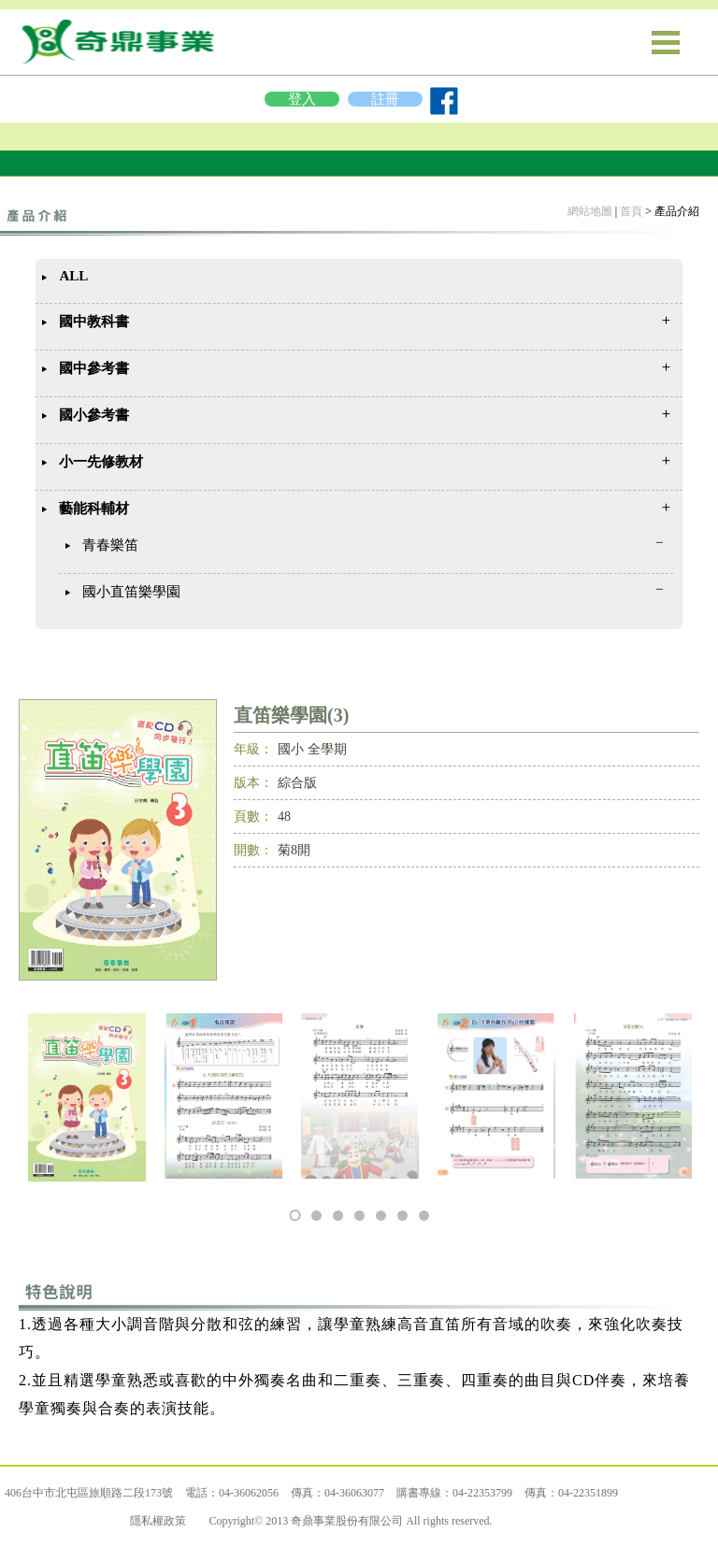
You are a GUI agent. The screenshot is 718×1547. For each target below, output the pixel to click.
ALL (73, 275)
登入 (302, 99)
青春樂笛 (110, 544)
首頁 (631, 211)
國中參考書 (94, 368)
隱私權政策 (158, 1520)
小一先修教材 (101, 461)
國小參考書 (94, 415)
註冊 (385, 99)
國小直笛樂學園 (131, 591)
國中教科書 (94, 321)
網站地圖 (589, 211)
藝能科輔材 (94, 508)
